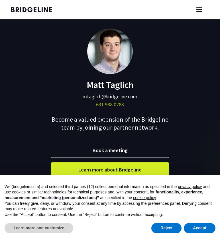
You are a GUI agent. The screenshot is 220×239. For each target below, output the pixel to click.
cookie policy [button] (144, 197)
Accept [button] (199, 228)
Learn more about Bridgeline (110, 169)
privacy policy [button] (190, 186)
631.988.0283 (110, 104)
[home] (36, 10)
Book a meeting (110, 150)
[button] (199, 9)
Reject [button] (166, 228)
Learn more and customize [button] (39, 228)
